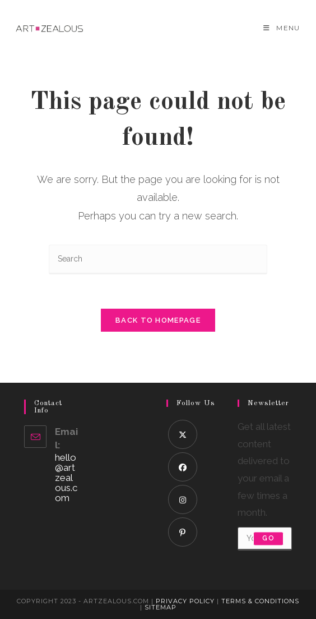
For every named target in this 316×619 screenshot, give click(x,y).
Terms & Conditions (260, 601)
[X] (182, 434)
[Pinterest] (182, 532)
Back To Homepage (158, 320)
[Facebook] (182, 467)
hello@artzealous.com (66, 477)
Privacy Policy (185, 601)
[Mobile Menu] (281, 28)
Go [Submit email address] (268, 539)
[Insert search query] (158, 259)
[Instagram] (182, 499)
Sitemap (160, 607)
